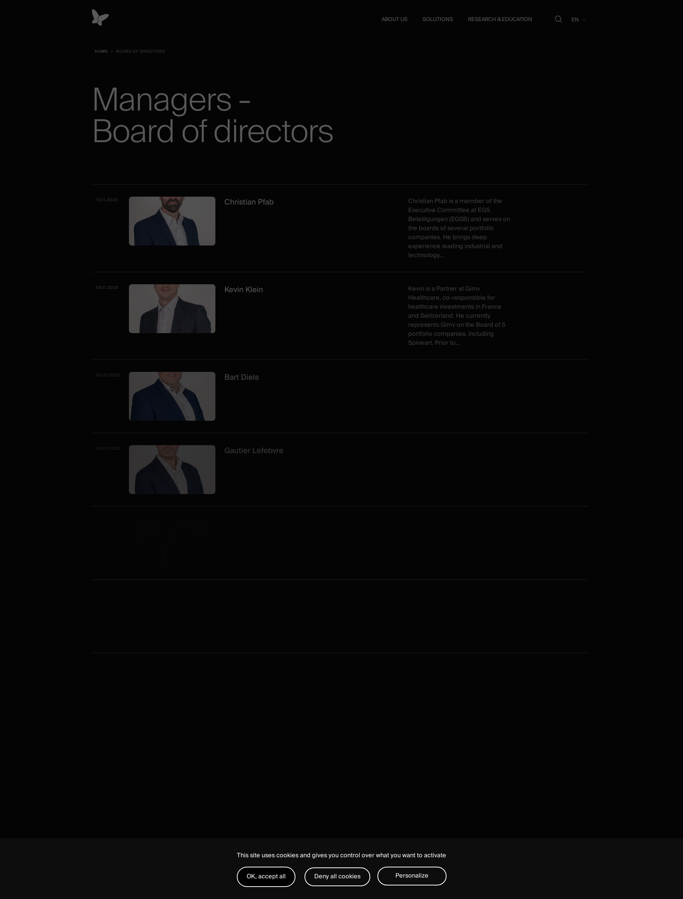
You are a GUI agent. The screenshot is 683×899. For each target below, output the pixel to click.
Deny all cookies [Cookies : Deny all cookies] (337, 876)
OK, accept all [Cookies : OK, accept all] (266, 876)
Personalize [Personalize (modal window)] (412, 875)
